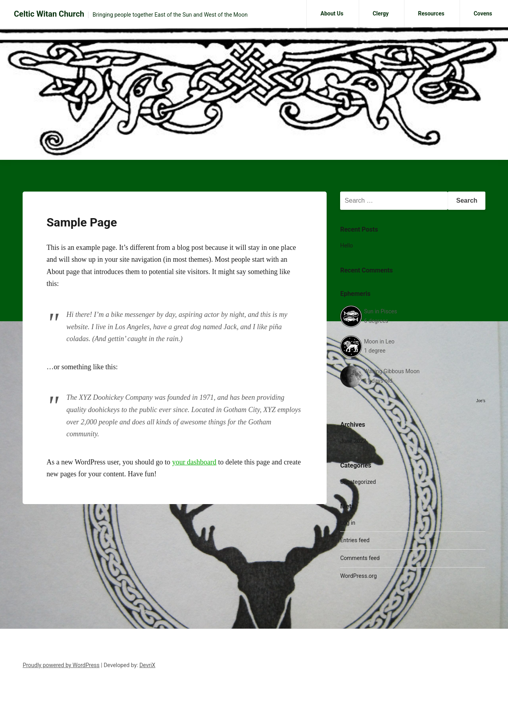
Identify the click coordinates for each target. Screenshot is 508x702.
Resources (431, 13)
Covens (482, 13)
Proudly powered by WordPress (61, 665)
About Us (331, 13)
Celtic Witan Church (49, 14)
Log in (347, 523)
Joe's (480, 401)
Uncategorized (358, 482)
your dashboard (194, 462)
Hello (346, 245)
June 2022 (353, 441)
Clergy (381, 13)
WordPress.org (358, 576)
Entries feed (354, 540)
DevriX (147, 665)
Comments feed (360, 558)
